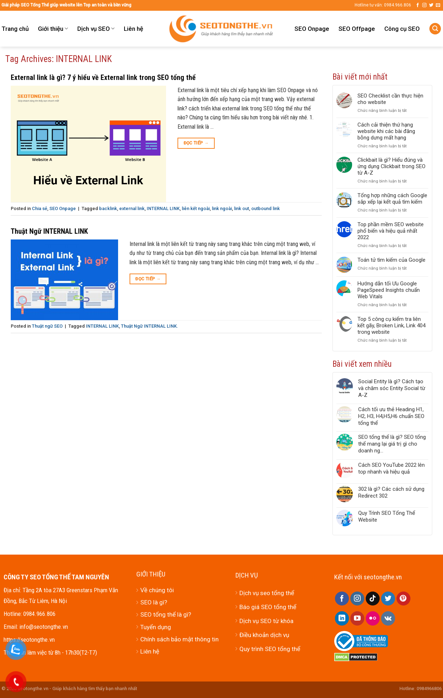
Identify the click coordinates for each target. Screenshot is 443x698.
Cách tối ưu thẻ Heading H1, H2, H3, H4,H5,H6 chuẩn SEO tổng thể (391, 416)
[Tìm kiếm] (435, 29)
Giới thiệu (53, 28)
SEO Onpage (311, 28)
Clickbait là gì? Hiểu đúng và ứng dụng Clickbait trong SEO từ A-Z (391, 166)
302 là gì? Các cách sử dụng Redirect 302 (391, 492)
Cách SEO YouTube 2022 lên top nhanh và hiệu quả (391, 468)
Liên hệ (133, 28)
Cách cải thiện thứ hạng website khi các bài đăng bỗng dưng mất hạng (386, 131)
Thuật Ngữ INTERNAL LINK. (149, 326)
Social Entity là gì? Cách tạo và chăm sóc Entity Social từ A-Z (391, 388)
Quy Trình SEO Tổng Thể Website (386, 516)
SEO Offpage (357, 28)
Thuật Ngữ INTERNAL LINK (49, 231)
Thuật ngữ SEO (47, 326)
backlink (108, 208)
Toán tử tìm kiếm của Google (391, 260)
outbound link (265, 208)
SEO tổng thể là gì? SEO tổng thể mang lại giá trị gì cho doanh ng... (392, 444)
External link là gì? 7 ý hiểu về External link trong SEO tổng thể (103, 77)
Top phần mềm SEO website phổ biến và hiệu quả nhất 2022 (390, 231)
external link (132, 208)
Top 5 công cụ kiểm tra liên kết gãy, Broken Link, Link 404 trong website (391, 325)
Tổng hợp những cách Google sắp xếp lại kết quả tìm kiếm (392, 198)
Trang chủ (15, 28)
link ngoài (222, 208)
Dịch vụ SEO (96, 28)
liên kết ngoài (196, 208)
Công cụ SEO (402, 28)
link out (241, 208)
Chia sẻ (39, 208)
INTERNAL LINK (163, 208)
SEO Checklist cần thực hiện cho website (390, 98)
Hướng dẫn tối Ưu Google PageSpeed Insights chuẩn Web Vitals (388, 290)
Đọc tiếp (196, 143)
